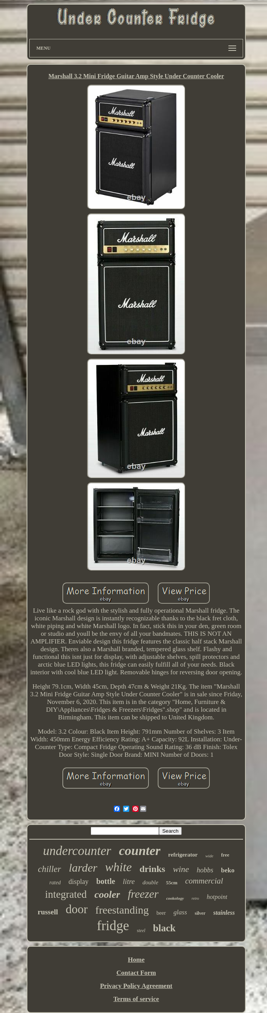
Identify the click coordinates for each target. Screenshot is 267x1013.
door (77, 909)
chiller (49, 869)
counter (140, 850)
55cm (171, 882)
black (164, 928)
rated (55, 882)
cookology (175, 898)
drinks (153, 869)
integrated (66, 894)
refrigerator (183, 855)
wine (181, 869)
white (118, 867)
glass (180, 912)
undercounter (77, 851)
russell (47, 912)
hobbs (205, 870)
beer (161, 913)
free (225, 855)
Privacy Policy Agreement (136, 985)
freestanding (122, 910)
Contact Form (136, 972)
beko (228, 870)
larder (83, 867)
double (150, 882)
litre (129, 881)
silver (200, 913)
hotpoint (217, 897)
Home (136, 959)
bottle (105, 881)
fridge (113, 925)
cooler (107, 894)
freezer (143, 894)
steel (141, 930)
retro (195, 898)
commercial (204, 880)
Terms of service (136, 999)
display (78, 881)
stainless (224, 912)
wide (209, 855)
